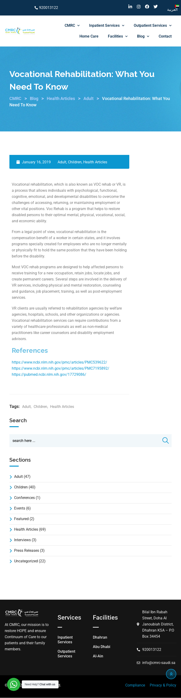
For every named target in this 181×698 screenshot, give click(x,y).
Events (19, 508)
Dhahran (100, 637)
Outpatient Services (153, 25)
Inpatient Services (106, 25)
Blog (143, 36)
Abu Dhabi (101, 646)
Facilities (118, 36)
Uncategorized (26, 561)
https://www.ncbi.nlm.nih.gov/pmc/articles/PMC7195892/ (60, 368)
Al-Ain (98, 656)
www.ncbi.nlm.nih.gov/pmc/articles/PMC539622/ (65, 362)
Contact (165, 36)
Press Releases (26, 550)
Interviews (22, 540)
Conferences (24, 498)
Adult (62, 162)
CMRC (72, 25)
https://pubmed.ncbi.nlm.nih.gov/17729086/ (49, 374)
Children (75, 162)
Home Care (88, 36)
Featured (21, 519)
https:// (18, 362)
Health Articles (95, 162)
